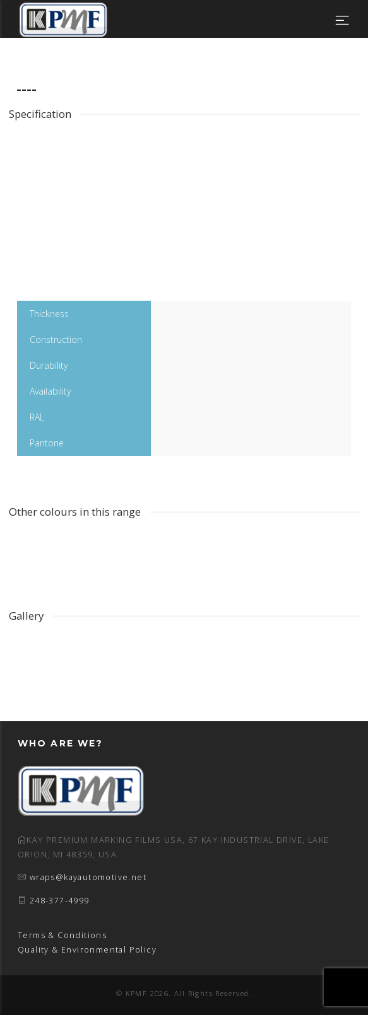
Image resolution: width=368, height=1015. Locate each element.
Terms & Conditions (62, 935)
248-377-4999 (60, 900)
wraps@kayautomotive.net (88, 877)
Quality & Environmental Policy (87, 949)
